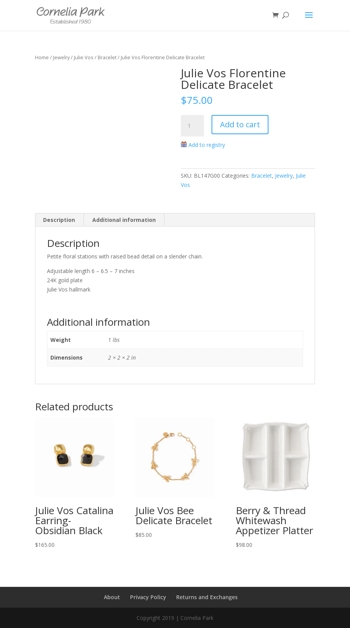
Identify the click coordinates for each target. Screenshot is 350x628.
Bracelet (107, 57)
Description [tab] (59, 219)
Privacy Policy (148, 597)
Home (42, 57)
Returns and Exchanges (207, 597)
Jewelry (61, 57)
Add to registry (206, 144)
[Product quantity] (192, 126)
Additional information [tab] (124, 219)
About (112, 597)
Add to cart (240, 124)
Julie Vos (83, 57)
